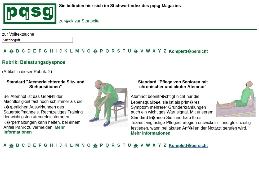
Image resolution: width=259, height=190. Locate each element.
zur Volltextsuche (18, 34)
